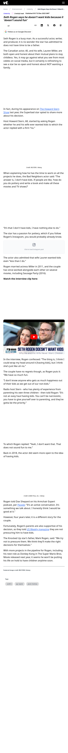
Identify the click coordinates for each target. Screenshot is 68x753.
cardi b (9, 585)
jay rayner (19, 585)
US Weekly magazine (38, 530)
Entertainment (17, 9)
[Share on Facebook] (54, 25)
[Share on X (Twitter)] (48, 25)
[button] (34, 247)
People (21, 506)
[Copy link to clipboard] (35, 25)
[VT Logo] (5, 2)
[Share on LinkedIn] (41, 25)
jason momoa (32, 585)
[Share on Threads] (60, 25)
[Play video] (34, 337)
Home (5, 9)
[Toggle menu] (63, 3)
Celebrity (30, 9)
